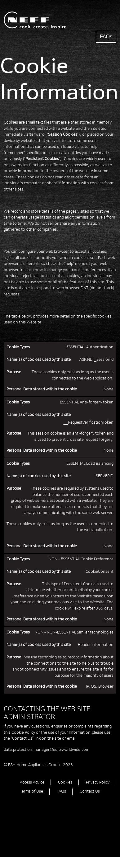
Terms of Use (31, 791)
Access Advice (32, 782)
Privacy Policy (97, 782)
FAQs (106, 36)
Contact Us (90, 791)
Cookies (65, 782)
